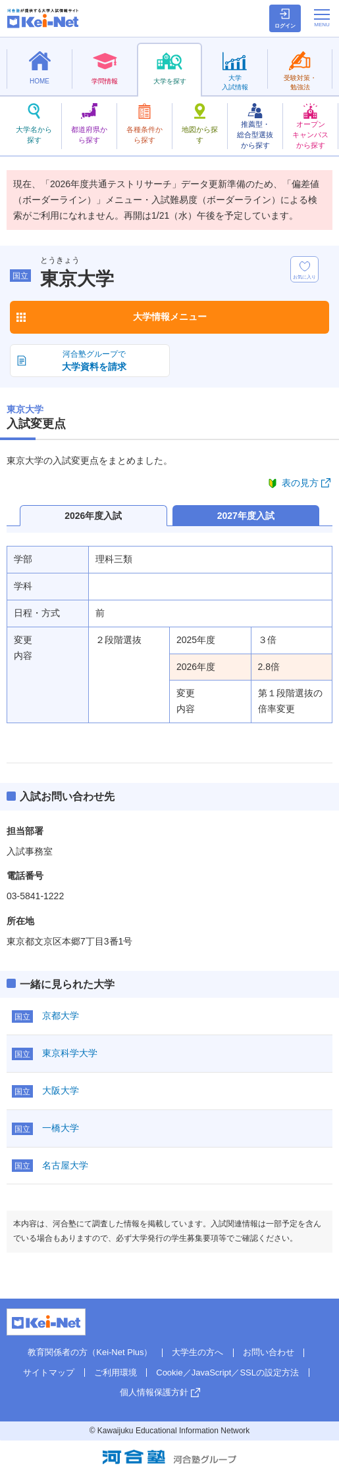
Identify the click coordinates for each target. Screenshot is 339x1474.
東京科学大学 (69, 1053)
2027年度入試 (245, 515)
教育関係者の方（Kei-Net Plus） (90, 1352)
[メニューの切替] (321, 18)
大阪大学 (60, 1090)
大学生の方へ (197, 1352)
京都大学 (60, 1015)
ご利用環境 (115, 1372)
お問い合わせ (268, 1352)
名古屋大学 (65, 1165)
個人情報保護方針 (154, 1392)
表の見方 (300, 483)
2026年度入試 (93, 515)
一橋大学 (60, 1128)
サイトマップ (48, 1372)
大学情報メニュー (170, 316)
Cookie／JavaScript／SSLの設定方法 (227, 1372)
